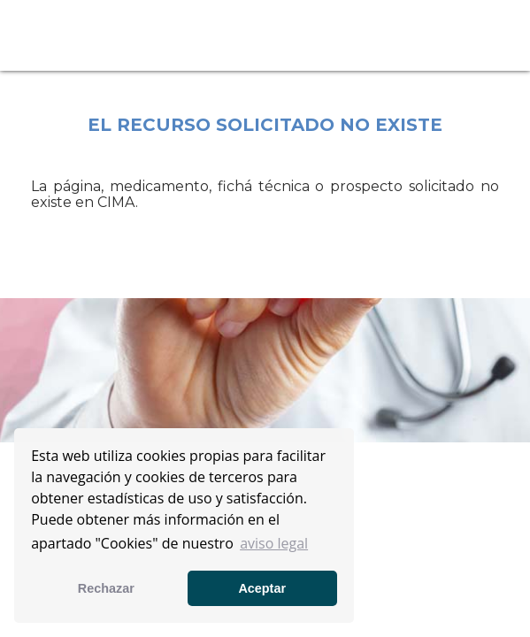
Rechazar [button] (106, 588)
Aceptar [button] (262, 588)
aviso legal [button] (274, 543)
